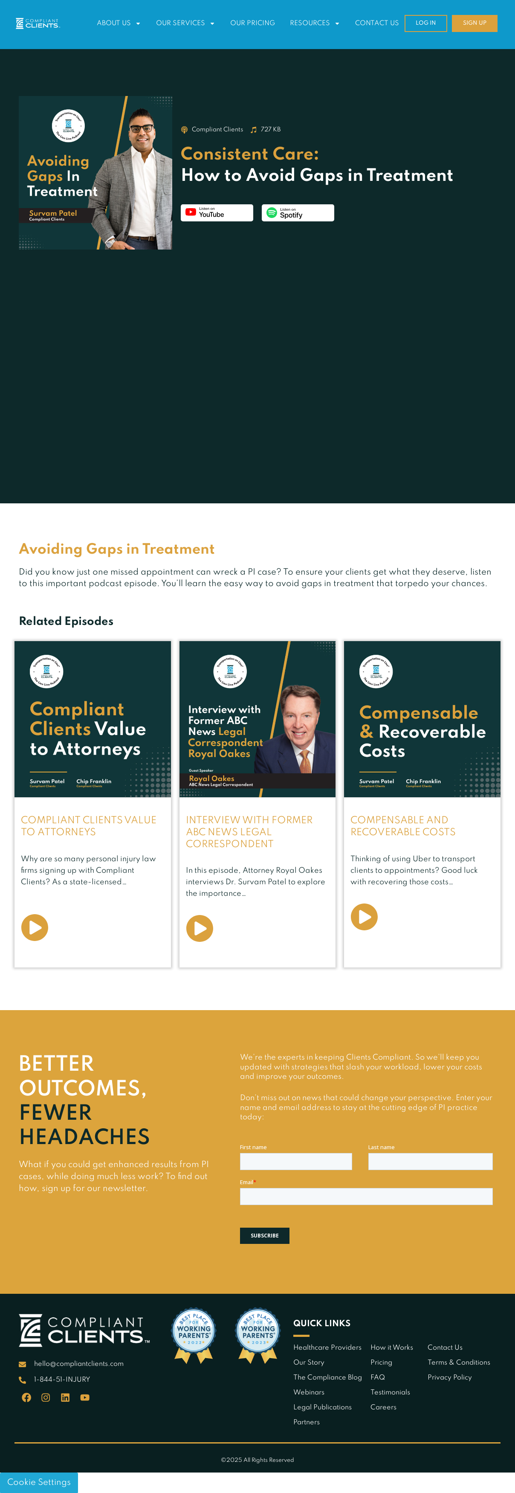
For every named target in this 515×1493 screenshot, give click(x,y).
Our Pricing (252, 23)
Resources (315, 23)
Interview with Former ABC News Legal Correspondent (250, 832)
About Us (119, 23)
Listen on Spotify (298, 212)
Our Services (185, 23)
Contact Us (377, 23)
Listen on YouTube (217, 212)
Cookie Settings (39, 1482)
